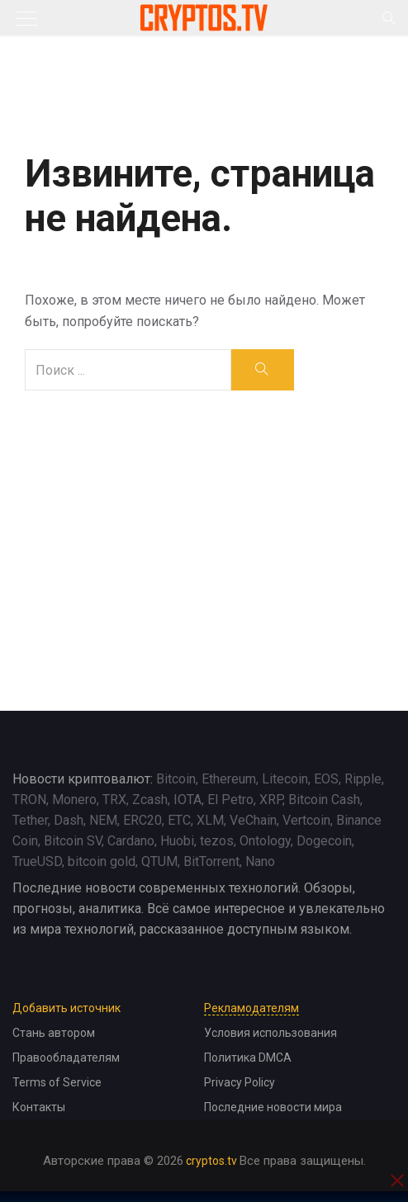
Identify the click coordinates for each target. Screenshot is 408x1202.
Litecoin (285, 779)
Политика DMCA (248, 1057)
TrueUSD (37, 861)
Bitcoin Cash (324, 799)
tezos (217, 841)
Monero (74, 799)
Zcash (150, 799)
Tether (30, 820)
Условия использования (270, 1032)
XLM (210, 820)
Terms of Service (57, 1082)
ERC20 (142, 820)
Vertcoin (306, 820)
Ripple (363, 779)
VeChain (253, 820)
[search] (262, 369)
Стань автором (53, 1032)
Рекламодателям (251, 1008)
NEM (103, 820)
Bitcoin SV (73, 841)
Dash (68, 820)
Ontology (265, 841)
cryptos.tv (211, 1160)
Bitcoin (176, 779)
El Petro (230, 799)
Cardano (130, 841)
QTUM (159, 861)
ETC (179, 820)
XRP (270, 799)
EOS (326, 779)
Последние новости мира (273, 1107)
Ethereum (229, 779)
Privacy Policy (239, 1082)
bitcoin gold (101, 861)
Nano (260, 861)
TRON (29, 799)
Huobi (177, 841)
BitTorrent (211, 861)
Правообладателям (66, 1057)
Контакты (38, 1107)
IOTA (187, 799)
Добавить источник (66, 1008)
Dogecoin (324, 841)
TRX (114, 799)
